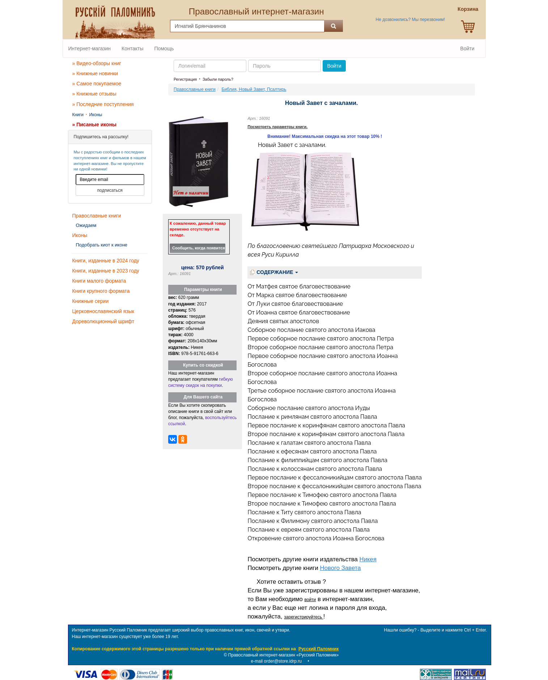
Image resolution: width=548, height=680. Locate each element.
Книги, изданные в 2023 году (105, 271)
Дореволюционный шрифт (103, 321)
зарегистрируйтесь (303, 617)
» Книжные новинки (95, 73)
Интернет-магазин (89, 48)
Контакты (132, 48)
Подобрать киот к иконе (102, 245)
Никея (368, 559)
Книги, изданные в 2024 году (105, 260)
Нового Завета (340, 568)
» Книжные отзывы (94, 94)
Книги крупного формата (101, 291)
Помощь (164, 48)
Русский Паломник (318, 648)
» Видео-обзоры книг (96, 63)
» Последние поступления (103, 104)
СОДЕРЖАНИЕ (274, 272)
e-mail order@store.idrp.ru (276, 661)
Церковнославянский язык (103, 311)
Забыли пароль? (218, 79)
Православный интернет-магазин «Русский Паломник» (283, 655)
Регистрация (185, 79)
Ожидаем (86, 225)
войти (310, 599)
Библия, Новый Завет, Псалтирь (254, 89)
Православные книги (96, 216)
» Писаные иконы (94, 124)
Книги (78, 114)
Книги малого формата (99, 281)
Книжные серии (90, 301)
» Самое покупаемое (97, 83)
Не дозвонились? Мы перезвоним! (410, 19)
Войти (467, 48)
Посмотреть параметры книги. (277, 126)
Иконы (95, 114)
